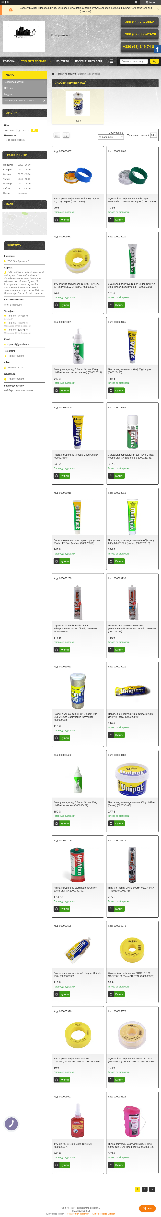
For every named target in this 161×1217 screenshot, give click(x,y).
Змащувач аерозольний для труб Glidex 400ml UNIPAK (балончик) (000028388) (131, 456)
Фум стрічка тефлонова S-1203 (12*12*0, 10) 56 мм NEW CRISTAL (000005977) (77, 285)
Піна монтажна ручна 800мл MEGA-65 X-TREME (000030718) (131, 889)
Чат (147, 1208)
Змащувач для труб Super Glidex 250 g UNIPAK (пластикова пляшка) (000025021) (78, 371)
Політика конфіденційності (103, 1214)
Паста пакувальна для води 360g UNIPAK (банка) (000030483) (132, 804)
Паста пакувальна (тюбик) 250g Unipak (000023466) (76, 456)
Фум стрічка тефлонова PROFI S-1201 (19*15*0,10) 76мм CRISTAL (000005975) (131, 974)
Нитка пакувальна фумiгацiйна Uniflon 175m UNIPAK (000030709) (75, 889)
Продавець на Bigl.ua (80, 1211)
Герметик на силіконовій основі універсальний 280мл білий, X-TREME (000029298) (75, 628)
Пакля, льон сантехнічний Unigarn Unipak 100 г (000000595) (77, 974)
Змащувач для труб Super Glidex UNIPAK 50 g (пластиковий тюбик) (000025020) (131, 285)
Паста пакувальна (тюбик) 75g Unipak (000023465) (129, 371)
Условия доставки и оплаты (19, 100)
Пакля (77, 120)
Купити (65, 219)
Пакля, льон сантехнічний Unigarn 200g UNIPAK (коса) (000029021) (130, 715)
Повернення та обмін (89, 61)
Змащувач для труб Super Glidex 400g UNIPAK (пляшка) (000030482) (75, 804)
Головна (9, 61)
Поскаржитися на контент (77, 1214)
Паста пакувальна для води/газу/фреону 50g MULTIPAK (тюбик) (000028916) (77, 541)
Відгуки (8, 94)
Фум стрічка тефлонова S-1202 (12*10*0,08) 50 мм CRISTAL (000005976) (77, 1060)
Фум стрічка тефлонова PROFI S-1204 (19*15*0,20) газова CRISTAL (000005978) (131, 1060)
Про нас (8, 88)
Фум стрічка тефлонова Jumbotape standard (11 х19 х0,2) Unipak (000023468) (132, 200)
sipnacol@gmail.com (18, 344)
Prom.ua (96, 1208)
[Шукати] (154, 61)
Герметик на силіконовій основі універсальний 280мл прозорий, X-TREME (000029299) (132, 628)
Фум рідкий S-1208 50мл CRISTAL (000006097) (73, 1145)
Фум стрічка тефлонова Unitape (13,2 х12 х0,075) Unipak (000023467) (77, 200)
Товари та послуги (33, 61)
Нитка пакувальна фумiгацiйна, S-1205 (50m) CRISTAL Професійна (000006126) (131, 1145)
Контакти (62, 61)
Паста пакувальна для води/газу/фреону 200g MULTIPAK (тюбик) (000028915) (131, 541)
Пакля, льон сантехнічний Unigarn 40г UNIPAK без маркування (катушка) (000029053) (75, 716)
